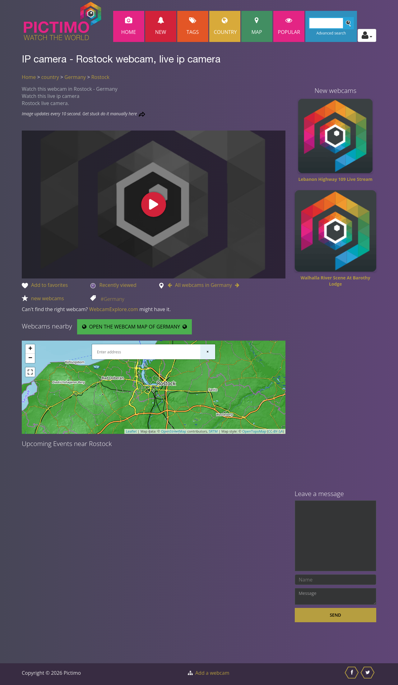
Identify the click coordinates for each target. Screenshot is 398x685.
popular (289, 26)
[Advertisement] (336, 390)
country (50, 77)
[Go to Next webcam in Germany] (235, 285)
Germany (75, 77)
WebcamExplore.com (113, 309)
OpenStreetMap (174, 431)
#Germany (112, 299)
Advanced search (331, 33)
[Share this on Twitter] (368, 674)
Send (335, 615)
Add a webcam (212, 672)
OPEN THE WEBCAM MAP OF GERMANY (134, 326)
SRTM (213, 431)
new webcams (47, 298)
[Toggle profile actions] (367, 35)
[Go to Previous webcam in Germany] (171, 285)
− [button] (30, 358)
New (161, 26)
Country (225, 26)
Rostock (100, 77)
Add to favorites (49, 285)
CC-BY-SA (275, 431)
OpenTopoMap (254, 431)
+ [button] (30, 349)
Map (257, 26)
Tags (193, 26)
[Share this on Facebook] (352, 674)
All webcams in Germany (203, 285)
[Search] (331, 23)
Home (129, 26)
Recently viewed (117, 285)
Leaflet (131, 431)
